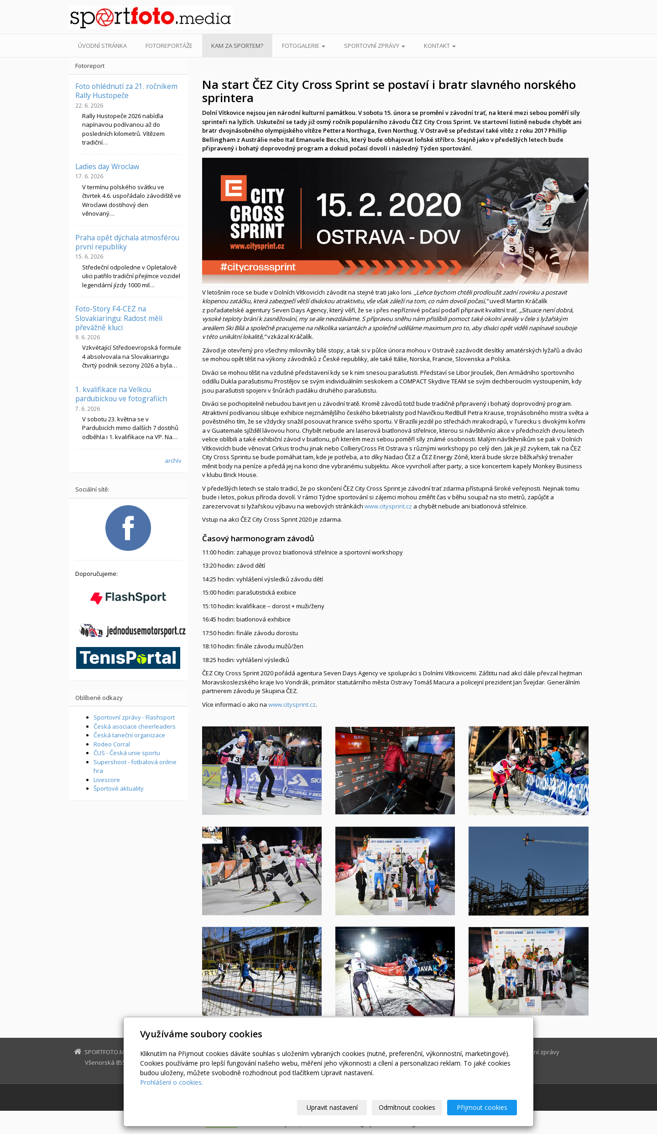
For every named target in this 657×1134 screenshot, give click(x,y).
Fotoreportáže (169, 45)
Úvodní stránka (102, 45)
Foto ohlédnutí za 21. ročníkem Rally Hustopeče (126, 90)
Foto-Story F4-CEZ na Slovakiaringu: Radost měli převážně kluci (118, 318)
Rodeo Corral (112, 744)
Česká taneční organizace (129, 735)
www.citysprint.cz (388, 506)
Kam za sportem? (237, 45)
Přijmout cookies (482, 1107)
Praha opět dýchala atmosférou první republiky (127, 242)
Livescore (107, 780)
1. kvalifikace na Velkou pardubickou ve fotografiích (121, 394)
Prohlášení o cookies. (171, 1082)
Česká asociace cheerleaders (135, 726)
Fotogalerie (303, 45)
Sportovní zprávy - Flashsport (134, 717)
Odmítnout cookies (407, 1107)
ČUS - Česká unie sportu (127, 753)
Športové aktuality (119, 788)
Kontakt (440, 45)
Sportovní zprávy (374, 45)
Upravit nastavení (332, 1107)
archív (173, 460)
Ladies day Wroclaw (107, 166)
